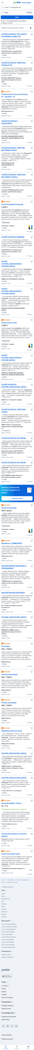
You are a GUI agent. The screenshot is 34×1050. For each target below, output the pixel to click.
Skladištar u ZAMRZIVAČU (11, 543)
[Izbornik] (2, 2)
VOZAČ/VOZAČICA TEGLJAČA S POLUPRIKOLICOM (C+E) (14, 35)
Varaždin (3, 909)
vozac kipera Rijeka (6, 934)
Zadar (3, 896)
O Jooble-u (5, 986)
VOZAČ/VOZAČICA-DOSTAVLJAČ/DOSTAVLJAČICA (13, 386)
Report (29, 57)
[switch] (31, 28)
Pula (2, 901)
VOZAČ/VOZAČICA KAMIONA (12, 237)
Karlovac (3, 904)
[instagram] (7, 1026)
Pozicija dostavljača (9, 674)
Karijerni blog (5, 1019)
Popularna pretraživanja (8, 1017)
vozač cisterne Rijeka (7, 942)
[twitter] (12, 1026)
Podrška (4, 994)
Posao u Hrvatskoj (7, 997)
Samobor (3, 917)
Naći (17, 17)
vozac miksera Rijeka (7, 939)
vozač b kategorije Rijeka (8, 924)
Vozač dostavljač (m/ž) (10, 854)
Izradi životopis (17, 498)
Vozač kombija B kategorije (12, 204)
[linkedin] (16, 1026)
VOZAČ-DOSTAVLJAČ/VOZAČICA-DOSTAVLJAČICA (11, 264)
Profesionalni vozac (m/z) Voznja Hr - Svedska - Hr (14, 95)
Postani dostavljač (9, 703)
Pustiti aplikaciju (27, 3)
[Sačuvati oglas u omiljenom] (32, 34)
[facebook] (3, 1026)
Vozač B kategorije (9, 508)
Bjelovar (3, 914)
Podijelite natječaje (7, 1005)
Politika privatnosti (7, 1039)
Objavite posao (6, 1008)
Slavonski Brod (5, 899)
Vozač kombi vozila (9, 323)
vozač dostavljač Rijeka (8, 947)
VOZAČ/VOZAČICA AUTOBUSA (13, 438)
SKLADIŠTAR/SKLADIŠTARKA (13, 593)
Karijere (3, 992)
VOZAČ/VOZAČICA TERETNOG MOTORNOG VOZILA (13, 176)
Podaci (3, 989)
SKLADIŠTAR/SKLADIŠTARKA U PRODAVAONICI (13, 567)
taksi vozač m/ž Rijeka (7, 932)
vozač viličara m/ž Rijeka (8, 937)
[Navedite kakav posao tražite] (17, 7)
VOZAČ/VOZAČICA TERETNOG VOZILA (13, 411)
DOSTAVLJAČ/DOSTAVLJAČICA (13, 617)
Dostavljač (5, 646)
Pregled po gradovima (7, 957)
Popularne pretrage (8, 887)
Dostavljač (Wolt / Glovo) (11, 803)
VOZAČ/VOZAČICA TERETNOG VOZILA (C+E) (13, 64)
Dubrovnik (4, 911)
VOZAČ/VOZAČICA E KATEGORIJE (9, 122)
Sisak (3, 906)
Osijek (3, 893)
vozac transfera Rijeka (7, 944)
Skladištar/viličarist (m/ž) (11, 731)
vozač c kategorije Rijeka (8, 929)
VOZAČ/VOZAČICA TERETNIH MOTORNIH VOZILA (13, 149)
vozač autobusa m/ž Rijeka (9, 926)
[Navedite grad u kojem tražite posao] (17, 12)
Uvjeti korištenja (6, 1035)
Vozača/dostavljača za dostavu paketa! (14, 835)
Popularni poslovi (6, 954)
